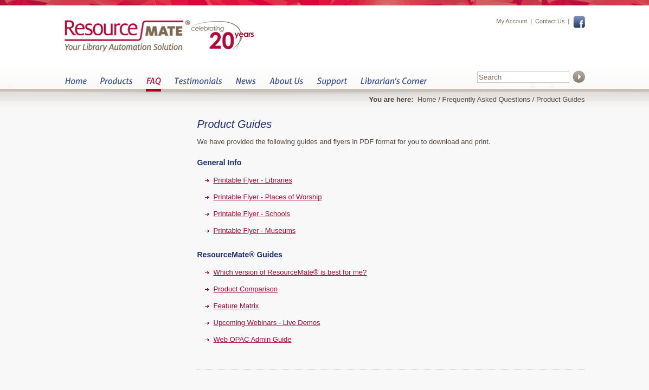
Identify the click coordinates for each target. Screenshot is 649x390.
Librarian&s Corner (394, 84)
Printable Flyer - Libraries (253, 180)
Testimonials (198, 84)
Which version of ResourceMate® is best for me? (290, 272)
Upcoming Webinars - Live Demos (267, 322)
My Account (511, 21)
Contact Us (549, 21)
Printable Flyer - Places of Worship (268, 197)
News (245, 84)
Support (332, 84)
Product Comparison (246, 289)
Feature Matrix (236, 306)
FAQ (153, 84)
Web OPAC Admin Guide (253, 339)
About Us (286, 84)
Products (116, 84)
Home (76, 84)
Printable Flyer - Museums (255, 230)
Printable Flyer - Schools (252, 214)
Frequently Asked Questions (486, 99)
